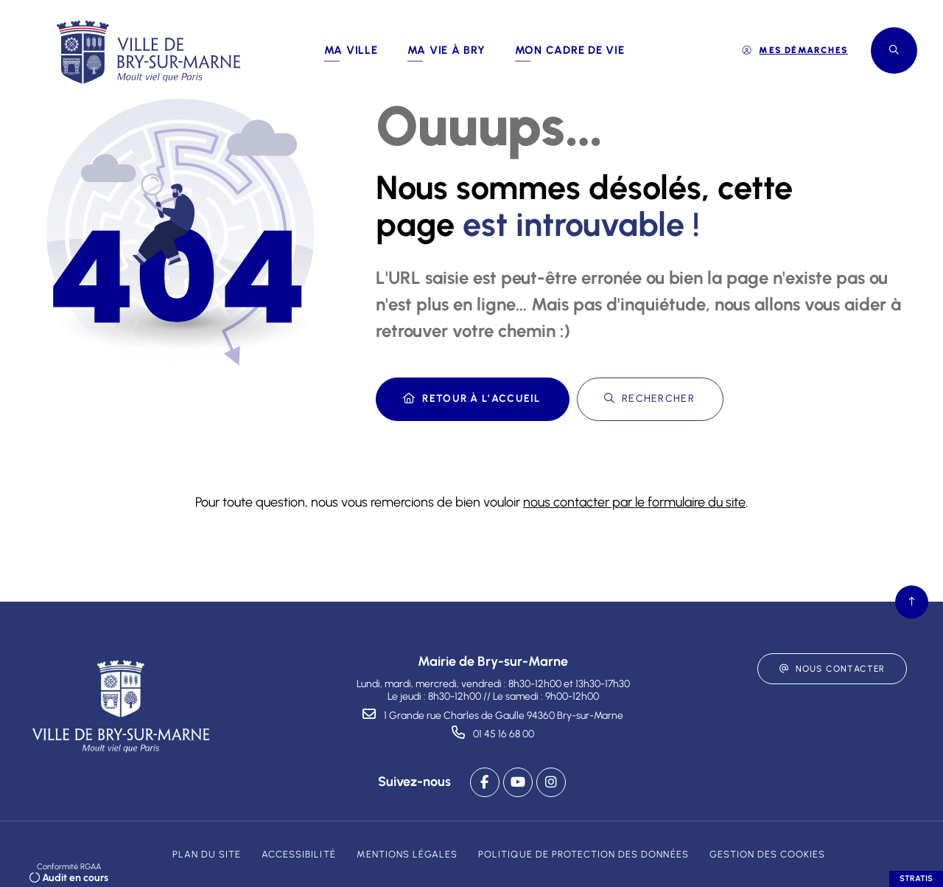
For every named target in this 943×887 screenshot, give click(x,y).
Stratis (916, 878)
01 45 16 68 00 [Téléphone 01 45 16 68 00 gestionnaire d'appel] (503, 734)
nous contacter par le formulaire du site (634, 502)
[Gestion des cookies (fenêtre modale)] (767, 854)
